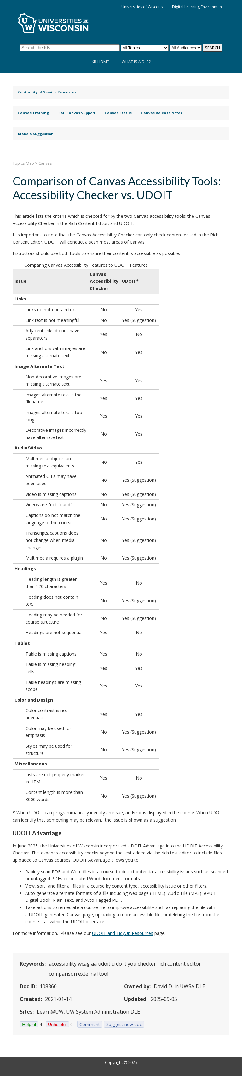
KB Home (100, 61)
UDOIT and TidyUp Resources (122, 933)
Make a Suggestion (36, 133)
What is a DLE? (136, 61)
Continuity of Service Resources (47, 92)
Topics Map (23, 163)
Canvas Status (118, 112)
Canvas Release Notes (161, 112)
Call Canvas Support (76, 112)
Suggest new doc (124, 1024)
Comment (89, 1024)
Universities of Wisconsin (143, 6)
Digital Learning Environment (197, 6)
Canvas (45, 163)
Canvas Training (33, 112)
